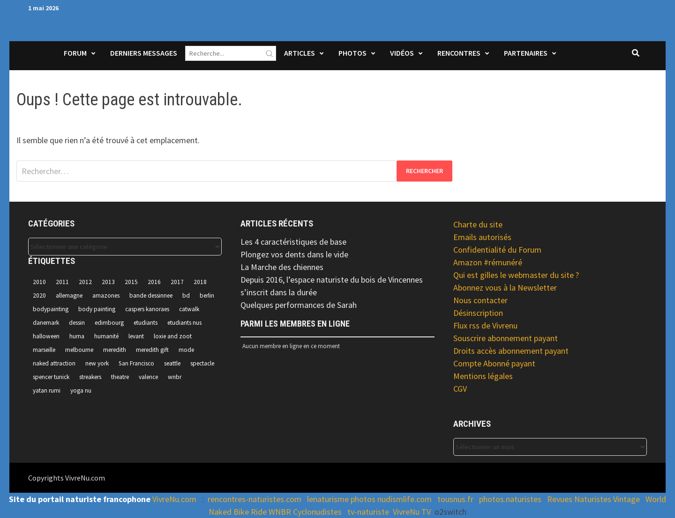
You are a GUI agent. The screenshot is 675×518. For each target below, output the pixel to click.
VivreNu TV (412, 511)
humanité (106, 336)
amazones (106, 295)
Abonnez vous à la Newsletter (505, 287)
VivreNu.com (174, 499)
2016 (154, 282)
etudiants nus (184, 323)
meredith (114, 350)
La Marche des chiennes (281, 267)
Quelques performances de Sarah (298, 304)
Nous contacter (480, 300)
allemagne (69, 295)
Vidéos (402, 53)
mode (186, 350)
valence (148, 377)
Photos (352, 53)
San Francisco (136, 363)
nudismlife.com (404, 499)
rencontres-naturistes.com (254, 499)
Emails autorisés (482, 237)
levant (136, 336)
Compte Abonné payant (494, 363)
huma (76, 336)
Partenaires (526, 53)
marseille (44, 350)
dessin (77, 323)
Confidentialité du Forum (497, 249)
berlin (207, 295)
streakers (90, 377)
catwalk (189, 309)
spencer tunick (51, 377)
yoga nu (80, 390)
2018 (200, 282)
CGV (460, 388)
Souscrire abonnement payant (505, 338)
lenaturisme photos (341, 499)
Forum (75, 53)
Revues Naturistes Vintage (593, 499)
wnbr (174, 377)
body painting (96, 309)
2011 (62, 282)
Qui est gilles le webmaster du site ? (516, 275)
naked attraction (54, 363)
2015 (131, 282)
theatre (120, 377)
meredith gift (152, 350)
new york (97, 363)
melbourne (79, 350)
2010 (39, 282)
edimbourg (109, 323)
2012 (85, 282)
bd (186, 295)
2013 (108, 282)
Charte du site (477, 224)
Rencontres (458, 53)
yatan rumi (46, 390)
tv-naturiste (368, 511)
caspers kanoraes (147, 309)
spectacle (202, 363)
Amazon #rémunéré (487, 262)
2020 (39, 295)
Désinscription (478, 312)
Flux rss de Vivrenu (485, 325)
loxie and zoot (173, 336)
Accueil (40, 59)
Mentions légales (483, 376)
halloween (46, 336)
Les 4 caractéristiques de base (293, 241)
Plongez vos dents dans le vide (294, 254)
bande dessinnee (150, 295)
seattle (172, 363)
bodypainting (50, 309)
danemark (46, 323)
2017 (177, 282)
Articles (299, 53)
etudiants (146, 323)
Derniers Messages (143, 53)
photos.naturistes (510, 499)
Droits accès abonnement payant (511, 350)
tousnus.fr (455, 499)
